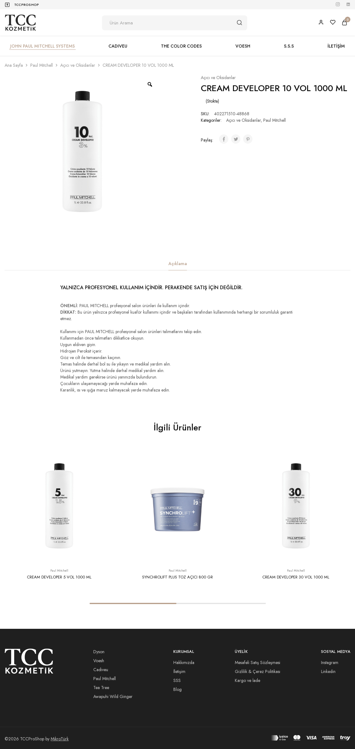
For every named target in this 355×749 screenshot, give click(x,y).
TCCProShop (26, 4)
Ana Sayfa (14, 65)
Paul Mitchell (41, 65)
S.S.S (289, 46)
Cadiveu (100, 669)
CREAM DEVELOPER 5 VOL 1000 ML (59, 577)
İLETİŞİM (336, 46)
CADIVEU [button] (117, 46)
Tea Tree (101, 687)
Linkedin (328, 671)
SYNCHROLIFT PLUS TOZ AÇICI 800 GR (177, 577)
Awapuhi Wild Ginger (113, 696)
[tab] (177, 263)
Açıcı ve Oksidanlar (77, 65)
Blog (177, 689)
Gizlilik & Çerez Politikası (257, 671)
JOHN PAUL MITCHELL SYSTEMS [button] (42, 46)
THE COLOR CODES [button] (181, 46)
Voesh (98, 661)
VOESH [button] (242, 46)
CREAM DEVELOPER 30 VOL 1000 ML (295, 577)
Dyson (98, 652)
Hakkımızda (183, 662)
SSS (177, 680)
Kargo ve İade (247, 680)
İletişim (179, 671)
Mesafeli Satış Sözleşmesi (257, 662)
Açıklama (177, 263)
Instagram (329, 662)
